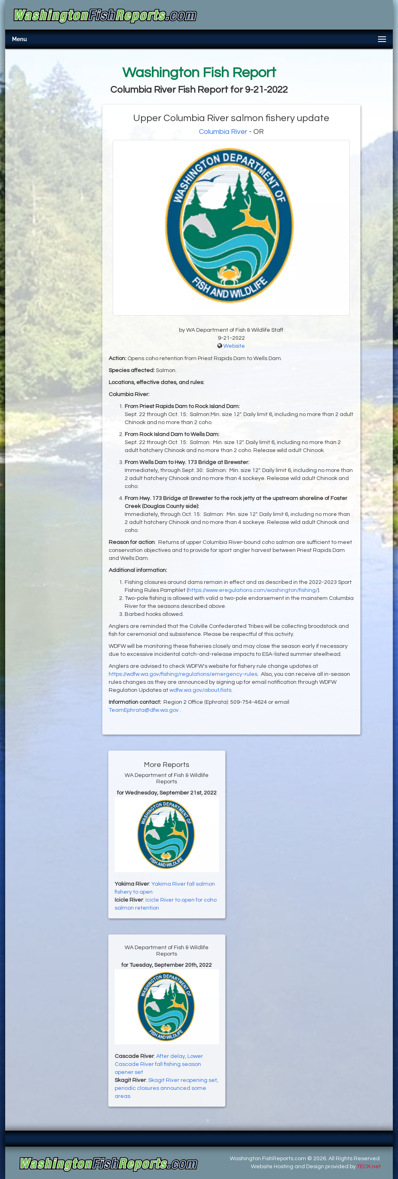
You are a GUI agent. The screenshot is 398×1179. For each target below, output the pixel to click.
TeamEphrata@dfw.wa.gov (144, 710)
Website (234, 346)
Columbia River (223, 131)
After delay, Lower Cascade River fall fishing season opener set (159, 1064)
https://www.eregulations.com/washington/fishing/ (253, 590)
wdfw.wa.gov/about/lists (200, 690)
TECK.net (369, 1166)
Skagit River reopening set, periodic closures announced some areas (166, 1088)
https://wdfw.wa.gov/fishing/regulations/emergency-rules (183, 674)
